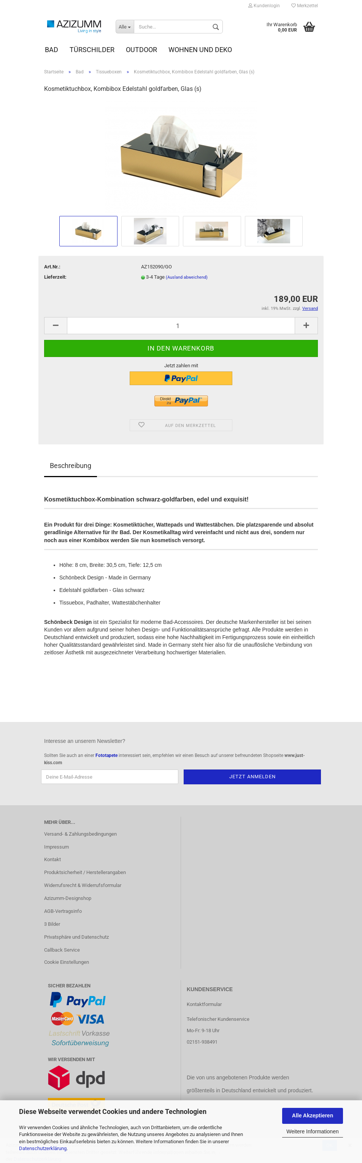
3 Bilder (52, 924)
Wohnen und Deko (200, 50)
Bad (51, 50)
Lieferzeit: (55, 277)
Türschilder (92, 50)
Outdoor (141, 50)
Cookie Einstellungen (66, 962)
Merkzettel (304, 5)
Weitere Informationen (312, 1131)
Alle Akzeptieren (312, 1115)
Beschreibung (70, 466)
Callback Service (62, 950)
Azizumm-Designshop (67, 898)
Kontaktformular (204, 1004)
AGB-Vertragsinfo (63, 911)
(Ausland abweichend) (187, 277)
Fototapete (106, 755)
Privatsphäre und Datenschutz (76, 937)
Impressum (56, 847)
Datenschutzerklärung (43, 1148)
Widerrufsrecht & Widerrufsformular (82, 885)
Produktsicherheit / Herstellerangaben (85, 872)
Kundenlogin (264, 5)
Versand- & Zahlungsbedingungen (80, 834)
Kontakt (52, 859)
